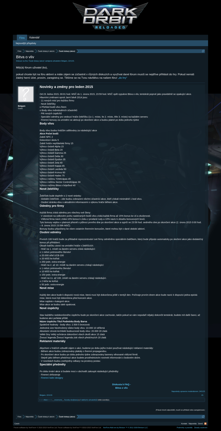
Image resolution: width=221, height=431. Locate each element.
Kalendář (34, 37)
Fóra (22, 38)
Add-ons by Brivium (125, 427)
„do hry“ (122, 77)
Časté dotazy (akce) (36, 61)
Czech (16, 424)
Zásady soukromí (200, 427)
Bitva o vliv (121, 387)
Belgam (64, 61)
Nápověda (193, 424)
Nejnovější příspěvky (26, 43)
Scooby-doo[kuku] (71, 400)
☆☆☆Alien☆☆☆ (45, 400)
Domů (200, 424)
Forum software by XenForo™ (80, 427)
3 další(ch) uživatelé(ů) (88, 400)
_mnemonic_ (58, 400)
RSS (205, 424)
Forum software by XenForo (35, 427)
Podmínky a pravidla (185, 427)
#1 (202, 395)
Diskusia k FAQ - (121, 384)
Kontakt (184, 424)
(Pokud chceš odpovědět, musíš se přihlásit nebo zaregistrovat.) (180, 410)
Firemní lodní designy (52, 378)
